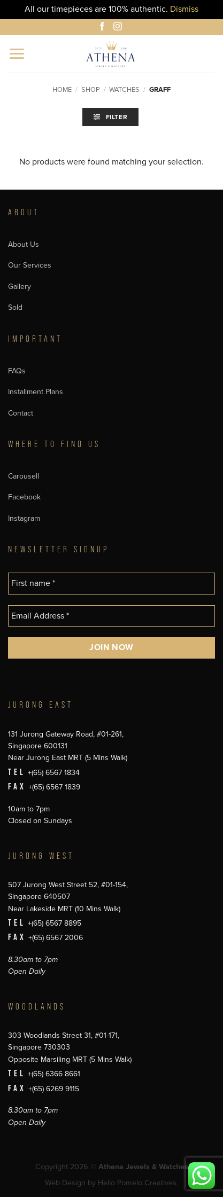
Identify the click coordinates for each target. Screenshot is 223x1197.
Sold (15, 307)
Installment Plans (35, 391)
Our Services (29, 265)
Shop (90, 89)
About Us (23, 244)
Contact (20, 413)
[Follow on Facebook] (104, 28)
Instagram (24, 518)
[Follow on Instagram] (119, 28)
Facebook (24, 497)
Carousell (23, 476)
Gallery (19, 286)
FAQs (17, 370)
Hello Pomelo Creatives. (138, 1182)
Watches (124, 89)
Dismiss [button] (184, 9)
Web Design (65, 1182)
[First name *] (111, 583)
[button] (17, 53)
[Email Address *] (111, 616)
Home (62, 89)
